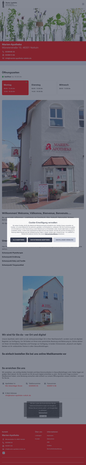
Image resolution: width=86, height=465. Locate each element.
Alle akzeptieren (18, 240)
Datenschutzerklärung (51, 234)
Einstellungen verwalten (64, 240)
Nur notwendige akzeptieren (40, 240)
